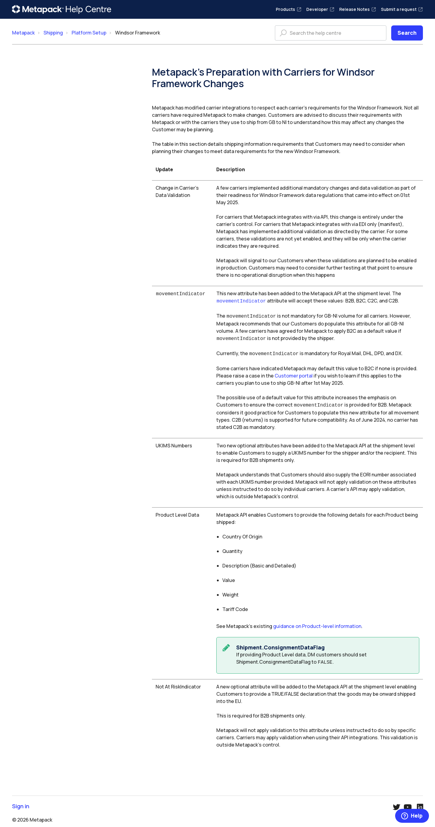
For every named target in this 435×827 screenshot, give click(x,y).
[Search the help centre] (330, 33)
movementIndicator (241, 300)
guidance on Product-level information (317, 623)
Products (288, 9)
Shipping (53, 32)
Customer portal (294, 373)
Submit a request (402, 9)
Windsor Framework (137, 32)
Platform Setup (89, 32)
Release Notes (357, 9)
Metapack (23, 32)
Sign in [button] (20, 802)
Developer (320, 9)
